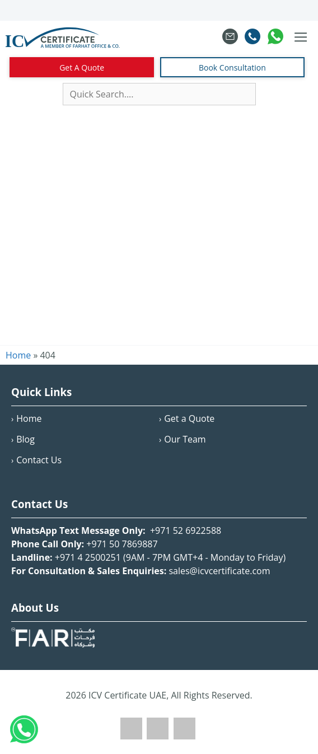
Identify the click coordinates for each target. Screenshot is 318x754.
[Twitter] (158, 736)
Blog (25, 439)
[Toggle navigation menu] (301, 37)
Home (28, 418)
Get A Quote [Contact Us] (81, 67)
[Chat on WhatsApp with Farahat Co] (275, 38)
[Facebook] (131, 736)
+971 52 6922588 (184, 530)
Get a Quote (189, 418)
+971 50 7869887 (121, 544)
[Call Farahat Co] (252, 38)
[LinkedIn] (184, 736)
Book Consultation (232, 67)
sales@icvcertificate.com (219, 571)
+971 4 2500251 (88, 557)
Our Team (184, 439)
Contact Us (39, 460)
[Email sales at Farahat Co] (230, 38)
